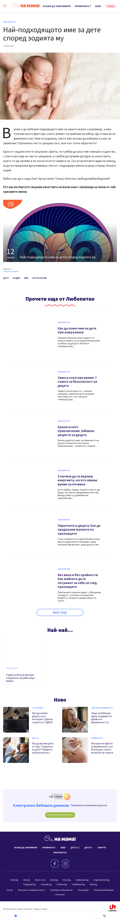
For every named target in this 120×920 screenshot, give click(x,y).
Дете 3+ (36, 738)
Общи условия (40, 909)
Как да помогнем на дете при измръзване (77, 330)
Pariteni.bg (62, 884)
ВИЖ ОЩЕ (60, 613)
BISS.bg (93, 884)
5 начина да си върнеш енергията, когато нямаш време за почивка (77, 480)
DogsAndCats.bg (101, 880)
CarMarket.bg (78, 884)
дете (6, 278)
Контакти (60, 894)
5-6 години (37, 708)
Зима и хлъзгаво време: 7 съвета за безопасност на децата (77, 381)
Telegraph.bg (29, 884)
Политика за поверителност (31, 890)
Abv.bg (26, 880)
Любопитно (9, 22)
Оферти (102, 847)
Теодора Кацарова (11, 271)
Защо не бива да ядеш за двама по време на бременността (101, 717)
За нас (10, 890)
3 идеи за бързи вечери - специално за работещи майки (20, 678)
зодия (16, 278)
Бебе (98, 6)
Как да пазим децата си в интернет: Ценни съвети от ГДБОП (42, 717)
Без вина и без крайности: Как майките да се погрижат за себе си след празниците (78, 580)
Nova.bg (67, 880)
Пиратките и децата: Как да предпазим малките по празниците (79, 529)
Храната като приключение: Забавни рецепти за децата (76, 431)
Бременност (83, 6)
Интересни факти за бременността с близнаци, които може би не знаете (102, 748)
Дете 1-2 (75, 847)
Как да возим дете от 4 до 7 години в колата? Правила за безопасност (43, 748)
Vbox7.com (40, 880)
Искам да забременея (57, 6)
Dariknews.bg (82, 880)
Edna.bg (14, 880)
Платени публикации (103, 890)
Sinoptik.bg (46, 884)
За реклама (83, 890)
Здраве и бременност (102, 708)
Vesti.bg (54, 880)
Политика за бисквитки (61, 890)
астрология (39, 278)
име (26, 278)
